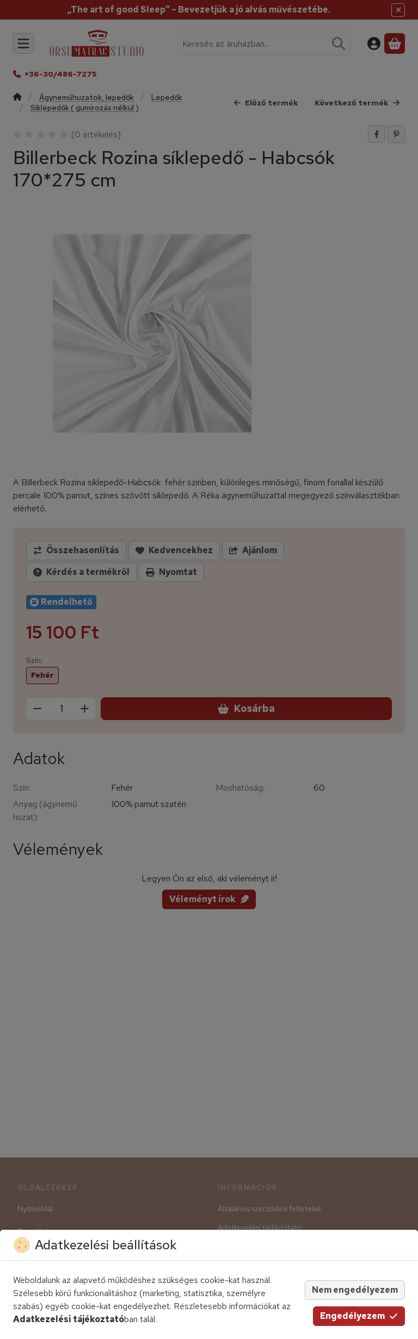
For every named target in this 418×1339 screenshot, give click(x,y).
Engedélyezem (359, 1316)
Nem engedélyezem (355, 1290)
